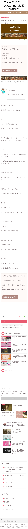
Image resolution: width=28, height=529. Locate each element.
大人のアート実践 (5, 17)
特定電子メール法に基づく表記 (19, 524)
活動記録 (6, 502)
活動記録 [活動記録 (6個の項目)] (6, 327)
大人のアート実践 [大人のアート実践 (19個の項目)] (18, 325)
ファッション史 (8, 509)
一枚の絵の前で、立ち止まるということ (14, 475)
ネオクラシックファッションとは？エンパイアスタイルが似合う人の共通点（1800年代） (14, 469)
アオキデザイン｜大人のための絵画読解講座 (14, 5)
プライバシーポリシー (7, 524)
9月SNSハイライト (9, 479)
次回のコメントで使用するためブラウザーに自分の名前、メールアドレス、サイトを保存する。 (13, 393)
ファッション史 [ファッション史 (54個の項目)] (7, 325)
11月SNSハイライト (9, 486)
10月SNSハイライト (9, 482)
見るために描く (8, 505)
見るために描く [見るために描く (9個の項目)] (14, 327)
